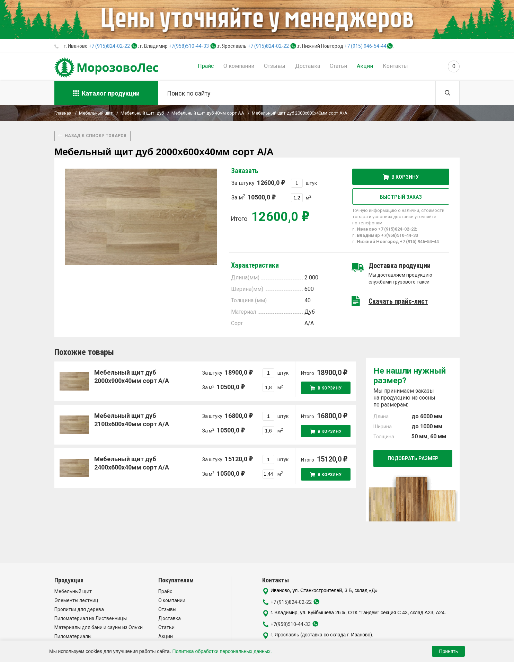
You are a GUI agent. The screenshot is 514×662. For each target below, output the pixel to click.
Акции (365, 66)
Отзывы (274, 66)
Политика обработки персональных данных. (222, 651)
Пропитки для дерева (79, 609)
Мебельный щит (73, 591)
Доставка (307, 66)
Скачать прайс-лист (398, 301)
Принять (448, 651)
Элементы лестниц (76, 600)
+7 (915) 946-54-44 (365, 46)
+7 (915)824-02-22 (109, 46)
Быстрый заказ (401, 197)
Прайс (206, 66)
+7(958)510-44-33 (189, 46)
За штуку (258, 182)
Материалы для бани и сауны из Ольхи (98, 627)
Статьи (338, 66)
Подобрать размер (413, 458)
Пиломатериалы (72, 636)
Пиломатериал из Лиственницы (90, 618)
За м (253, 197)
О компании (238, 66)
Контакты (395, 66)
